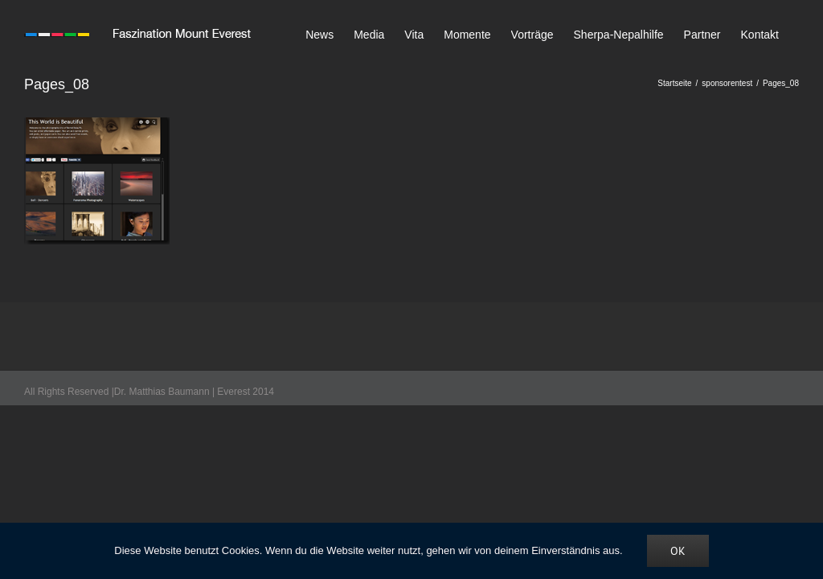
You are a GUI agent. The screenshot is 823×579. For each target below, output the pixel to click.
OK (678, 551)
